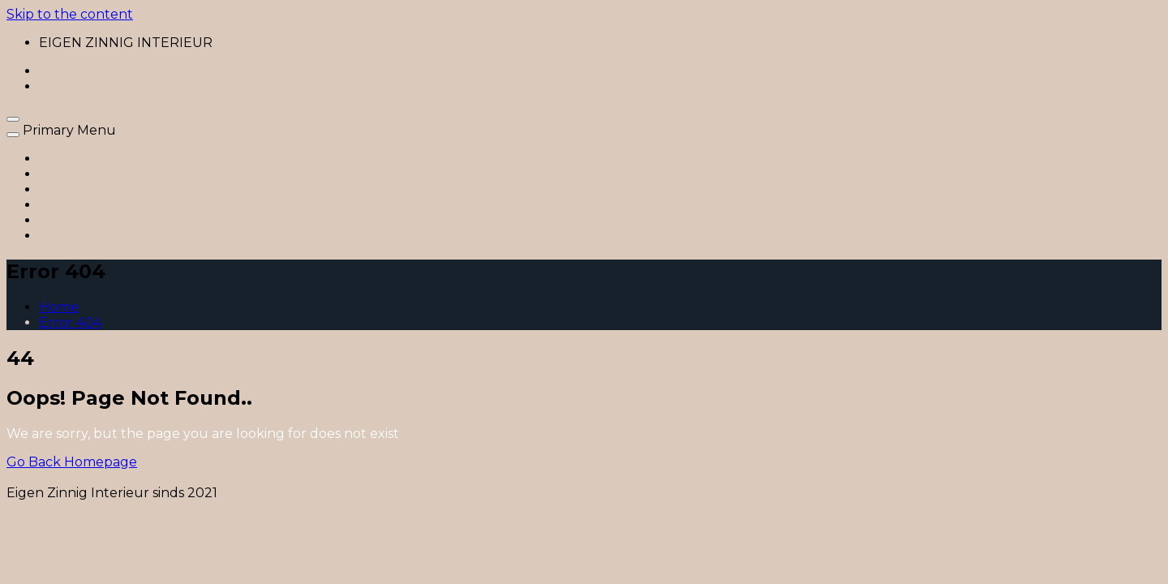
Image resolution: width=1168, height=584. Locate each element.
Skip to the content (69, 14)
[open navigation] (12, 119)
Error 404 (70, 322)
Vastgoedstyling (90, 189)
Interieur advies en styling (122, 174)
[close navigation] (12, 134)
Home (59, 158)
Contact (65, 235)
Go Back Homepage (71, 462)
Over (55, 220)
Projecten (71, 205)
